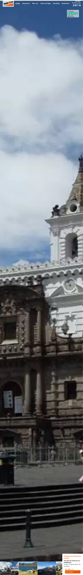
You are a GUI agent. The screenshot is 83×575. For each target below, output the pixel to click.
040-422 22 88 (78, 4)
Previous (3, 568)
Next (58, 568)
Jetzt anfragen (69, 572)
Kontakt (78, 1)
